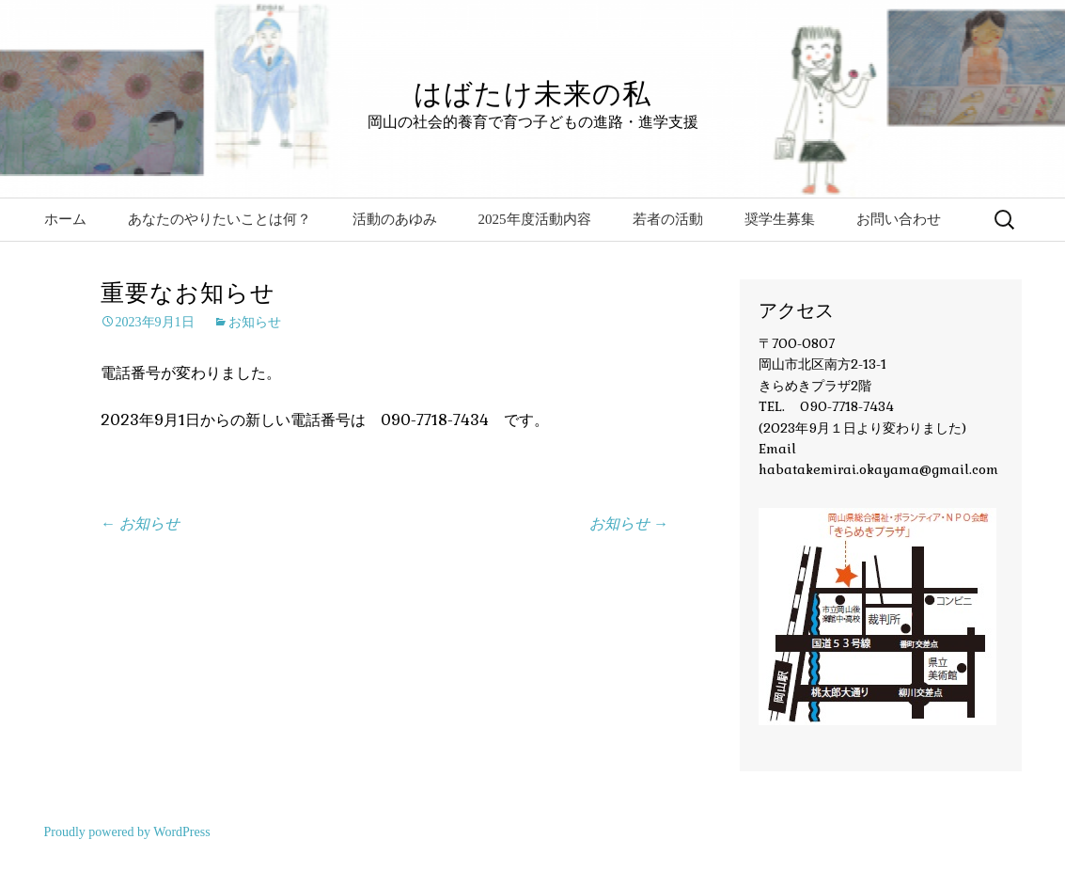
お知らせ (254, 322)
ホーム (65, 219)
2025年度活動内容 (534, 219)
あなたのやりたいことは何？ (219, 219)
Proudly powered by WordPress (127, 832)
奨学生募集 (779, 219)
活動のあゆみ (394, 219)
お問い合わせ (898, 219)
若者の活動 (668, 219)
